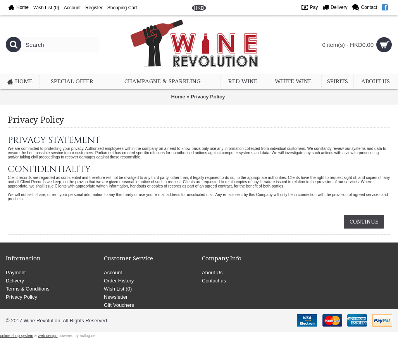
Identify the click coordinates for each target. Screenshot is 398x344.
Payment (16, 272)
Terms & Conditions (28, 289)
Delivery (15, 281)
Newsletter (115, 297)
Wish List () (118, 289)
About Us (212, 272)
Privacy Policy (208, 97)
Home (178, 97)
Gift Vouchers (119, 305)
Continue (364, 221)
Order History (119, 281)
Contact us (214, 281)
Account (113, 272)
